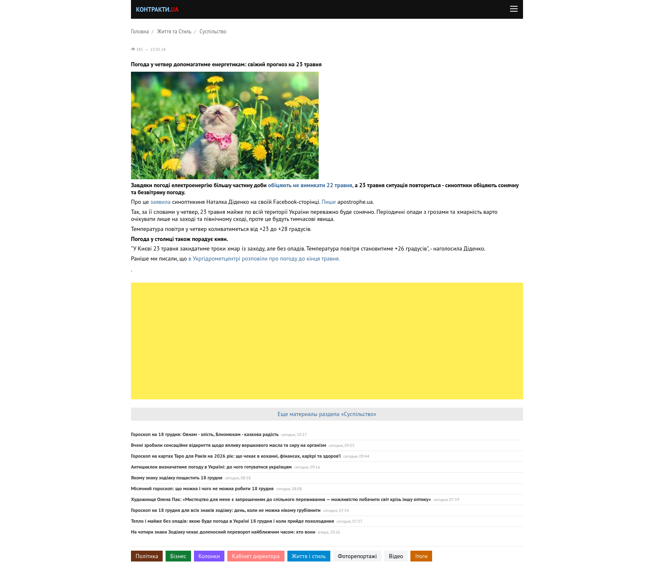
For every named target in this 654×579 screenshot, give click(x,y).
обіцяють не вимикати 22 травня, (310, 185)
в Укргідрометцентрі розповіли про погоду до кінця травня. (264, 258)
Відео (396, 556)
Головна (140, 31)
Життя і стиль (309, 556)
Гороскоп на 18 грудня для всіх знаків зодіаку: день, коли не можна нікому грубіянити (226, 510)
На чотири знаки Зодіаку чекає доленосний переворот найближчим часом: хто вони (223, 532)
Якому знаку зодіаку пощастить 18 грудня (176, 477)
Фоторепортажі (357, 556)
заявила (161, 202)
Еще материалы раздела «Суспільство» (326, 414)
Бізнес (178, 556)
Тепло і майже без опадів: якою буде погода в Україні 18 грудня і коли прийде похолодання (232, 521)
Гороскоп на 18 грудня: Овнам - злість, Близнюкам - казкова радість (205, 434)
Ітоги (421, 556)
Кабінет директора (255, 556)
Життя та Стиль (174, 31)
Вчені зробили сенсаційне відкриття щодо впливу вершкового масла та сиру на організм (228, 445)
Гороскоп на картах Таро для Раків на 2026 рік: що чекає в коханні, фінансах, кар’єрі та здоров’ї (236, 456)
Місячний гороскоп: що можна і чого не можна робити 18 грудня (202, 488)
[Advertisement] (327, 341)
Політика (147, 556)
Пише (329, 202)
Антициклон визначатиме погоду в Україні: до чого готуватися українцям (211, 467)
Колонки (209, 556)
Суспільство (213, 31)
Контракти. (157, 9)
